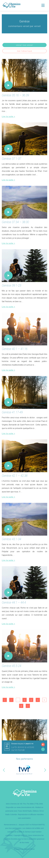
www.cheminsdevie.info (25, 807)
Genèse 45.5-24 (11, 666)
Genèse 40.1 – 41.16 (14, 349)
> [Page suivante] (27, 706)
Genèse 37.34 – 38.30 (15, 222)
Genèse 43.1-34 (11, 539)
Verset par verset (24, 45)
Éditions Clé (37, 811)
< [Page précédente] (11, 700)
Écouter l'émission (43, 744)
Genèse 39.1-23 (11, 285)
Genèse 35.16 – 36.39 (15, 95)
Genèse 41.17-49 (12, 412)
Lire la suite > (8, 116)
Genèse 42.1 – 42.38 (14, 475)
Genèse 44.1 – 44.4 (14, 602)
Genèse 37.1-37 (11, 158)
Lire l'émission (43, 749)
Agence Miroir (29, 849)
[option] (24, 770)
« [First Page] (4, 700)
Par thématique (24, 51)
